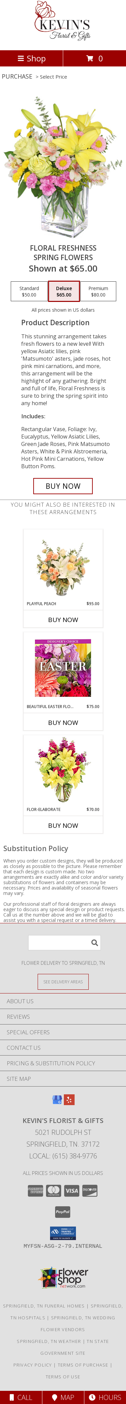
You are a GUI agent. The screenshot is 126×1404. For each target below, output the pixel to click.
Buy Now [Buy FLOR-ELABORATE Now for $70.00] (63, 825)
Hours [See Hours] (105, 1397)
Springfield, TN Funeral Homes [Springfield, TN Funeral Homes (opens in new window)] (44, 1306)
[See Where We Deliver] (63, 981)
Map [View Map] (63, 1397)
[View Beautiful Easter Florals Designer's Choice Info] (63, 668)
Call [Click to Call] (21, 1397)
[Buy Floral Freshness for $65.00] (63, 486)
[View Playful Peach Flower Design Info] (63, 565)
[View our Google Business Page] (57, 1103)
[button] (63, 1233)
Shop (31, 58)
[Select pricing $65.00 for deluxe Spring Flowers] (64, 291)
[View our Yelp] (69, 1103)
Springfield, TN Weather (49, 1341)
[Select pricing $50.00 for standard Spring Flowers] (29, 291)
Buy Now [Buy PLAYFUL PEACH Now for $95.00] (63, 619)
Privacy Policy (32, 1365)
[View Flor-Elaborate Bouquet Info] (63, 771)
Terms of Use (63, 1377)
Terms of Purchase (83, 1365)
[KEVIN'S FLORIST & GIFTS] (63, 40)
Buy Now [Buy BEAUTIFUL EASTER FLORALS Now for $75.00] (63, 722)
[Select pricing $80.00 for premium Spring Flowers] (98, 291)
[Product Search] (64, 942)
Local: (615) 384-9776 (63, 1155)
